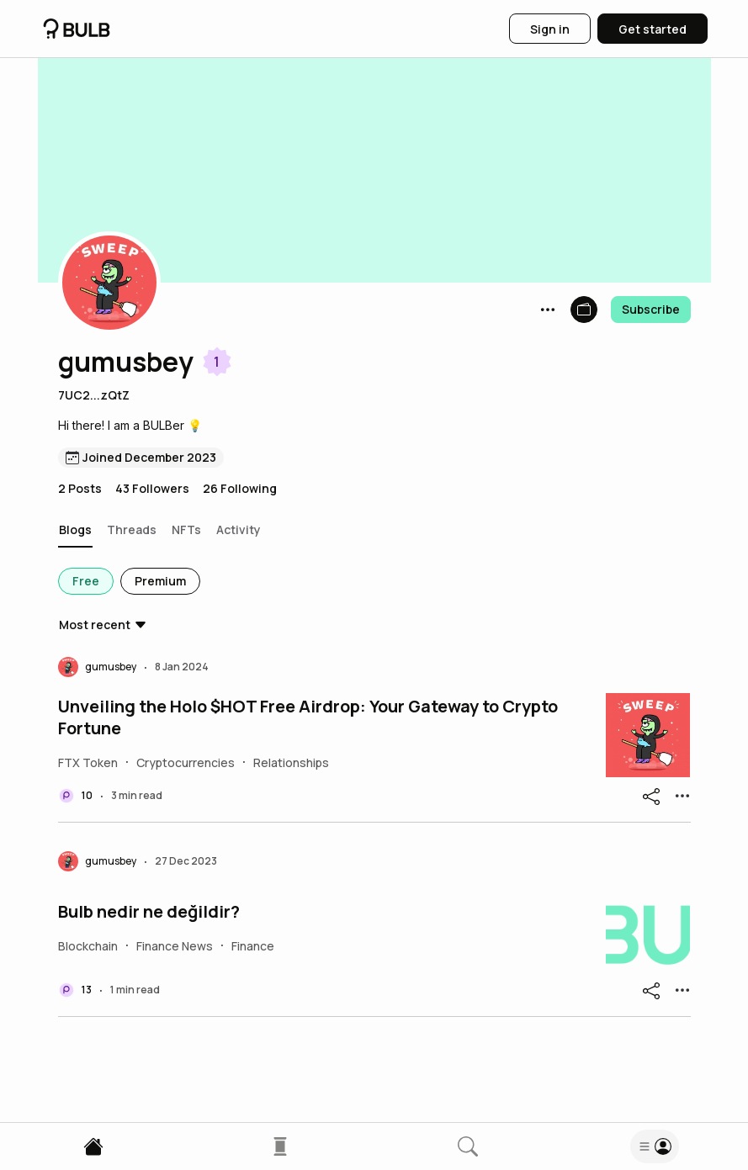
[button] (109, 282)
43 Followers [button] (152, 488)
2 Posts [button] (80, 488)
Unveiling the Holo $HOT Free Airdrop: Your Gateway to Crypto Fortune (308, 717)
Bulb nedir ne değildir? (149, 912)
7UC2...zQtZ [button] (94, 395)
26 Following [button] (240, 488)
